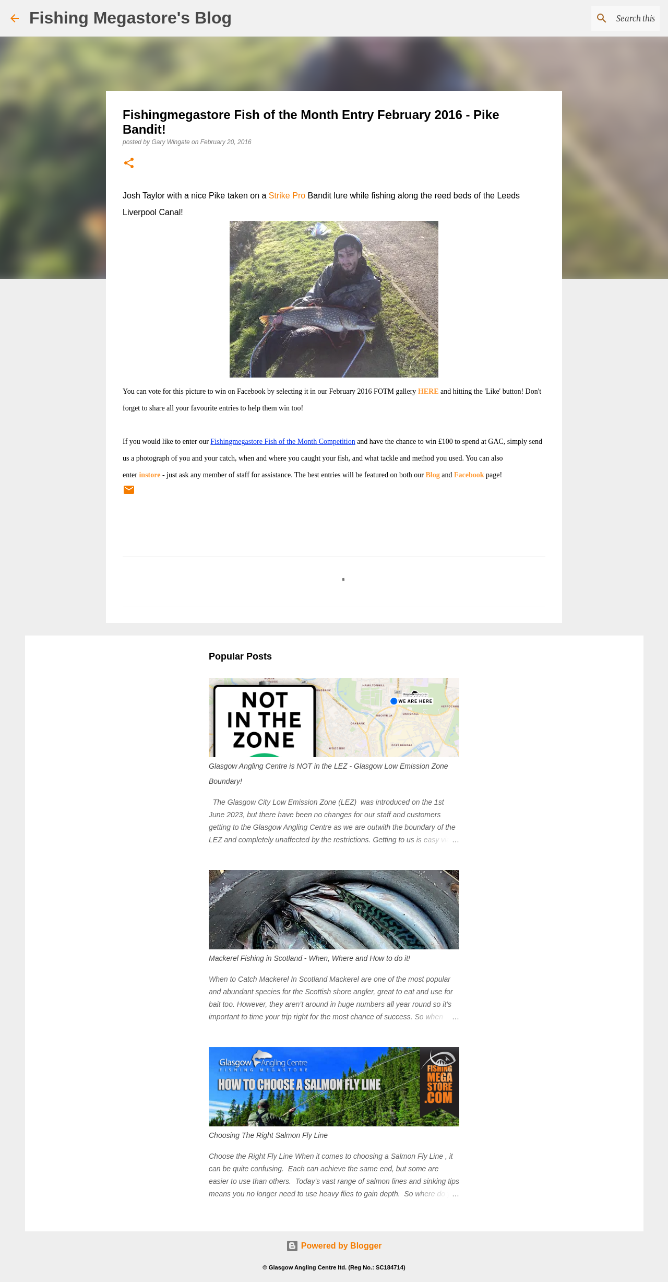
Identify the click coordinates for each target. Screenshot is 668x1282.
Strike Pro (287, 195)
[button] (129, 164)
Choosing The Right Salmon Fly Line (268, 1135)
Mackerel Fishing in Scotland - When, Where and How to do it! (309, 958)
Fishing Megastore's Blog (130, 17)
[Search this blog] (605, 18)
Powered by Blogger (333, 1245)
